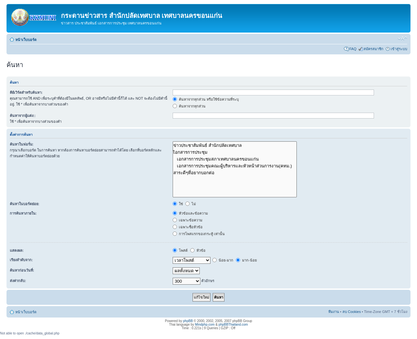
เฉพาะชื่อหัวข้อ (188, 227)
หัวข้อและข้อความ (190, 213)
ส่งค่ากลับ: (18, 281)
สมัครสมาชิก (373, 49)
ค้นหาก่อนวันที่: (22, 270)
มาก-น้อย (246, 260)
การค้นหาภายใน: (23, 213)
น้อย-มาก (222, 260)
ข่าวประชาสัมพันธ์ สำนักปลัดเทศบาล (234, 145)
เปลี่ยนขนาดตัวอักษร (402, 38)
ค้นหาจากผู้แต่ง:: (23, 116)
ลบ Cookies (351, 312)
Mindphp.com (205, 324)
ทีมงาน (333, 312)
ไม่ (190, 204)
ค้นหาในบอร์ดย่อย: (24, 204)
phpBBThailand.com (233, 324)
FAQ (352, 49)
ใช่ (178, 204)
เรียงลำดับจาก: (21, 260)
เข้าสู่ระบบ (399, 49)
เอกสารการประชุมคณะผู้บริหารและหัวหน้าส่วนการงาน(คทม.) (234, 165)
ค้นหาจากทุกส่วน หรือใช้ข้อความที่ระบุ (206, 99)
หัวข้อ (198, 250)
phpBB (188, 321)
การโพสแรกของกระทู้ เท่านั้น (199, 234)
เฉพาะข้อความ (187, 220)
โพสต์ (180, 250)
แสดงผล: (17, 250)
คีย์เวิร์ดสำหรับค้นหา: (26, 92)
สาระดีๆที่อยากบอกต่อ (234, 172)
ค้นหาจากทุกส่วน (189, 106)
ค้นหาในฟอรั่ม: (22, 144)
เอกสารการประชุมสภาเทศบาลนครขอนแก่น (234, 159)
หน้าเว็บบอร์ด (25, 40)
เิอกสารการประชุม (234, 152)
